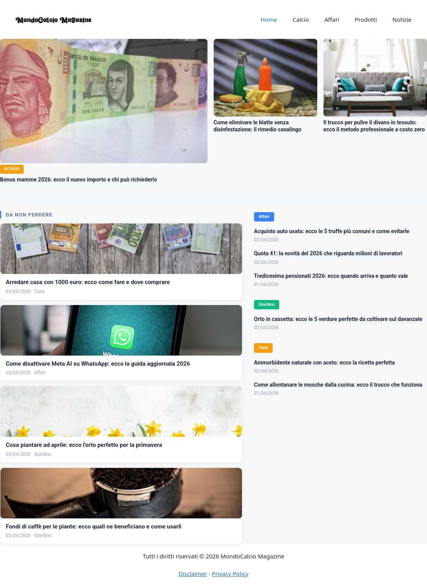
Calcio (301, 19)
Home (269, 19)
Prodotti (366, 19)
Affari (331, 19)
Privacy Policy (230, 573)
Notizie (401, 19)
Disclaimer (192, 573)
